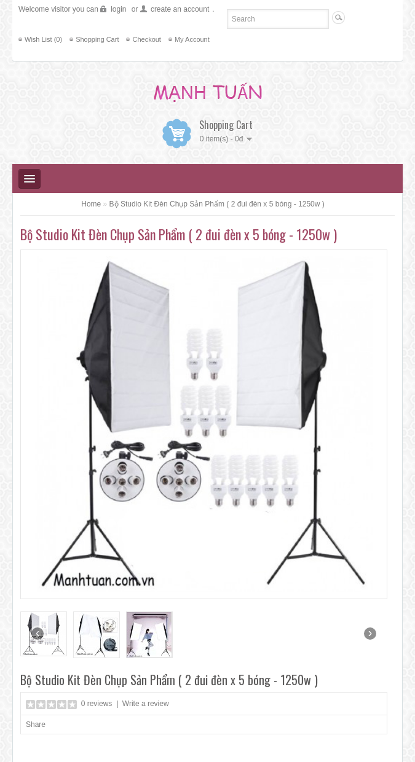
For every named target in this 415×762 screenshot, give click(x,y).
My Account (192, 39)
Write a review (145, 703)
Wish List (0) (43, 39)
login (118, 9)
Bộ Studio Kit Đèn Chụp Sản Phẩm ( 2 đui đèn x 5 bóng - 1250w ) (217, 204)
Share (35, 724)
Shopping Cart (97, 39)
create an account (180, 9)
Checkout (146, 39)
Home (91, 204)
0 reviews (97, 703)
